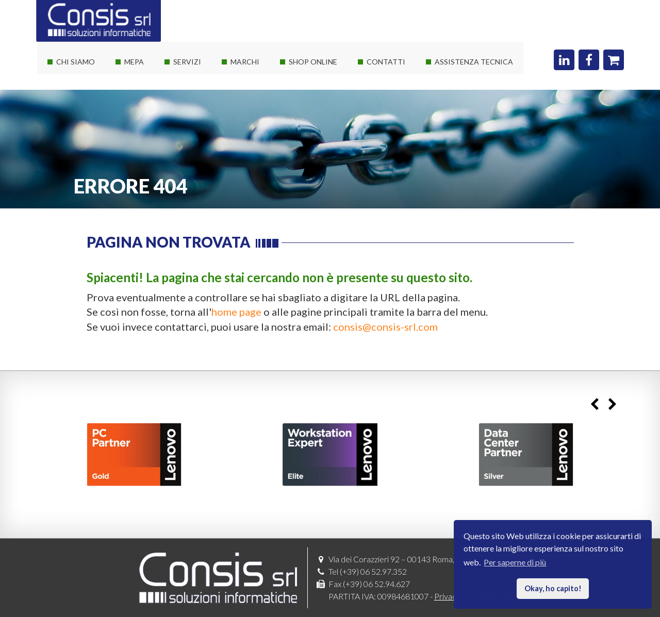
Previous (594, 404)
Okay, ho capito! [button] (553, 588)
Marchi (244, 61)
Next (612, 404)
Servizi (187, 61)
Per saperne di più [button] (515, 562)
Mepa (134, 61)
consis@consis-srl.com (385, 326)
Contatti (386, 61)
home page (236, 311)
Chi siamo (75, 61)
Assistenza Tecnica (474, 61)
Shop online (313, 61)
